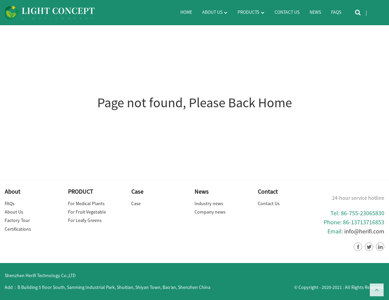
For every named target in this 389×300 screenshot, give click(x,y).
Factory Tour (17, 220)
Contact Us (287, 12)
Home (186, 12)
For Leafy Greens (85, 220)
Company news (209, 212)
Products (251, 13)
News (315, 12)
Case (136, 203)
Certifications (18, 229)
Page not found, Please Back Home (194, 102)
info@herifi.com (364, 231)
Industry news (208, 203)
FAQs (336, 12)
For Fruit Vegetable (87, 212)
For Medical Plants (86, 203)
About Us (214, 13)
